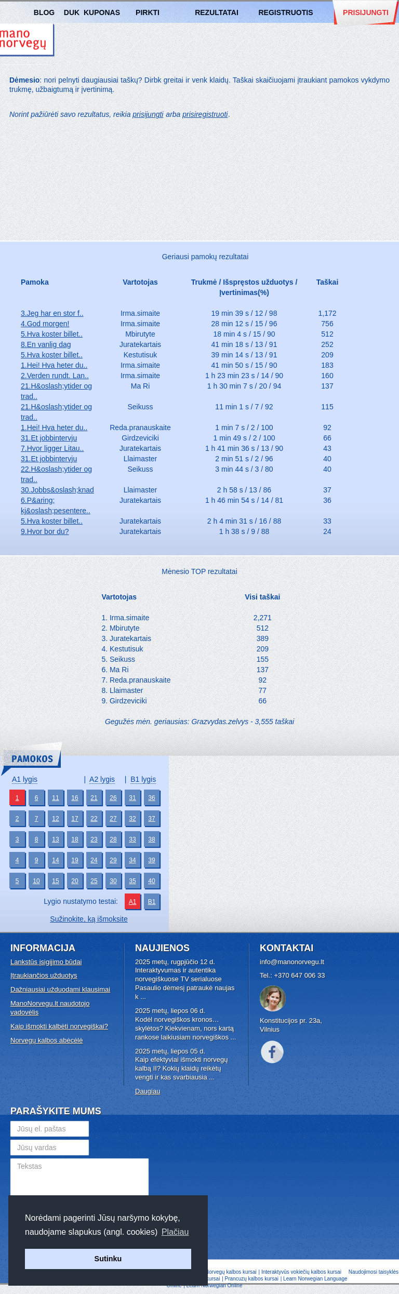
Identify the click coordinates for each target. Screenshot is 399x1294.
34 (132, 860)
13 (55, 839)
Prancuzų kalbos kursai (252, 1279)
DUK (71, 12)
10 (36, 881)
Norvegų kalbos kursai (231, 1272)
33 (132, 839)
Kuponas (102, 12)
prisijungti (147, 114)
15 (55, 881)
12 (55, 818)
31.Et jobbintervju (49, 438)
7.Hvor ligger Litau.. (52, 448)
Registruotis (285, 12)
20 (74, 881)
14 (55, 860)
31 (132, 798)
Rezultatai (216, 12)
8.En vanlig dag (46, 344)
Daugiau (147, 1091)
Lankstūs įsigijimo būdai (46, 962)
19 (74, 860)
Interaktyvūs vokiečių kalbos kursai (301, 1272)
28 (113, 839)
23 (93, 839)
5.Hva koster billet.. (52, 334)
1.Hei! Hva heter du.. (54, 365)
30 (113, 881)
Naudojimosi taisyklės (373, 1272)
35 (132, 881)
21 (93, 798)
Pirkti (147, 12)
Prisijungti (366, 12)
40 (151, 881)
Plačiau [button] (175, 1232)
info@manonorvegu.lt (292, 962)
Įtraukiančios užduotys (43, 975)
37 (151, 818)
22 (93, 818)
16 (74, 798)
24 (93, 860)
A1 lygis (24, 779)
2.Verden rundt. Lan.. (55, 375)
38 (151, 839)
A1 (133, 901)
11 (55, 798)
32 (132, 818)
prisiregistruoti (205, 114)
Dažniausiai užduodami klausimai (60, 989)
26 (113, 798)
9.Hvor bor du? (45, 531)
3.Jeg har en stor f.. (52, 313)
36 (151, 798)
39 (151, 860)
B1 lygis (143, 779)
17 (74, 818)
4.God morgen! (45, 323)
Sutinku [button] (108, 1259)
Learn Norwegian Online (215, 1285)
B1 (152, 901)
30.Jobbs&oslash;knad (57, 490)
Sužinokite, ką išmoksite (88, 919)
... (143, 996)
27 (113, 818)
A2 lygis (102, 779)
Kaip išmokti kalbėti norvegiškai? (59, 1026)
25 (93, 881)
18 (74, 839)
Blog (44, 12)
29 (113, 860)
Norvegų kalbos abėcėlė (46, 1040)
